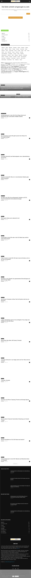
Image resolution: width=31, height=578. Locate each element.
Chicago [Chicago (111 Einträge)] (8, 63)
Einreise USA (2, 95)
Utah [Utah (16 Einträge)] (13, 71)
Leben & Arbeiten (3, 113)
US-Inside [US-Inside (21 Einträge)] (13, 70)
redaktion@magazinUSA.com (9, 561)
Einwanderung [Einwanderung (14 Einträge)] (21, 64)
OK (13, 576)
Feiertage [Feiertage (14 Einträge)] (28, 64)
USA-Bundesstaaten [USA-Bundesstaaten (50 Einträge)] (6, 71)
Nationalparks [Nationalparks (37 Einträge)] (12, 67)
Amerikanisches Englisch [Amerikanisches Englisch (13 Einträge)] (16, 62)
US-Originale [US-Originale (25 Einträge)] (18, 70)
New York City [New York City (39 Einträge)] (22, 67)
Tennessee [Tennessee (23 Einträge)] (3, 70)
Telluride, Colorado (5, 380)
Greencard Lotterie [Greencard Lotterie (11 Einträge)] (15, 65)
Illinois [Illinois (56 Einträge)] (22, 65)
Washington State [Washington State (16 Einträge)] (4, 72)
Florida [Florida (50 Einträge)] (3, 65)
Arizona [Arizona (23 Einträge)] (22, 62)
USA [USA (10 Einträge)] (22, 70)
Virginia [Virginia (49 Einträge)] (16, 71)
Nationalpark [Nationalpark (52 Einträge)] (4, 67)
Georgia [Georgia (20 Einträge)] (6, 65)
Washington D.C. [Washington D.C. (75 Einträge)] (24, 71)
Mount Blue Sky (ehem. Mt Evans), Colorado (11, 340)
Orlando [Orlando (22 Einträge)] (9, 69)
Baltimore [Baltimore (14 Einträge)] (25, 62)
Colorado (2, 338)
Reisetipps (2, 154)
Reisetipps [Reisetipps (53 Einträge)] (16, 69)
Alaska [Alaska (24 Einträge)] (2, 62)
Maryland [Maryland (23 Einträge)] (21, 66)
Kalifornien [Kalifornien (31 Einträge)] (3, 66)
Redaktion (2, 117)
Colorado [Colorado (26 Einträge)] (13, 64)
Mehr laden (16, 463)
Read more (16, 576)
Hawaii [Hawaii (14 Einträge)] (19, 65)
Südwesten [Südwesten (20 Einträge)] (25, 69)
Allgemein (18, 94)
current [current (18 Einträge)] (16, 64)
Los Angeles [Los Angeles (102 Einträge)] (15, 66)
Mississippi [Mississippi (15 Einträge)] (25, 66)
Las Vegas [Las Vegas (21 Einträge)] (8, 66)
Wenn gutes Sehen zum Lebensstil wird (10, 218)
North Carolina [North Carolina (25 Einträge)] (4, 69)
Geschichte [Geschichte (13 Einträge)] (10, 65)
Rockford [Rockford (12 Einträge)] (21, 69)
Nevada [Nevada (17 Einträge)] (17, 67)
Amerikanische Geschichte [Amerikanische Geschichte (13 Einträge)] (8, 62)
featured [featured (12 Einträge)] (25, 64)
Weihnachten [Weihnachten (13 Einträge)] (9, 72)
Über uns (18, 548)
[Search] (28, 14)
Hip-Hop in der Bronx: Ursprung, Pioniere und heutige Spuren (15, 399)
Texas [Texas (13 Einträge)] (7, 70)
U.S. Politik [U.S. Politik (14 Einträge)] (9, 70)
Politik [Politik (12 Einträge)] (12, 69)
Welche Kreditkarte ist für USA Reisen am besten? (12, 439)
